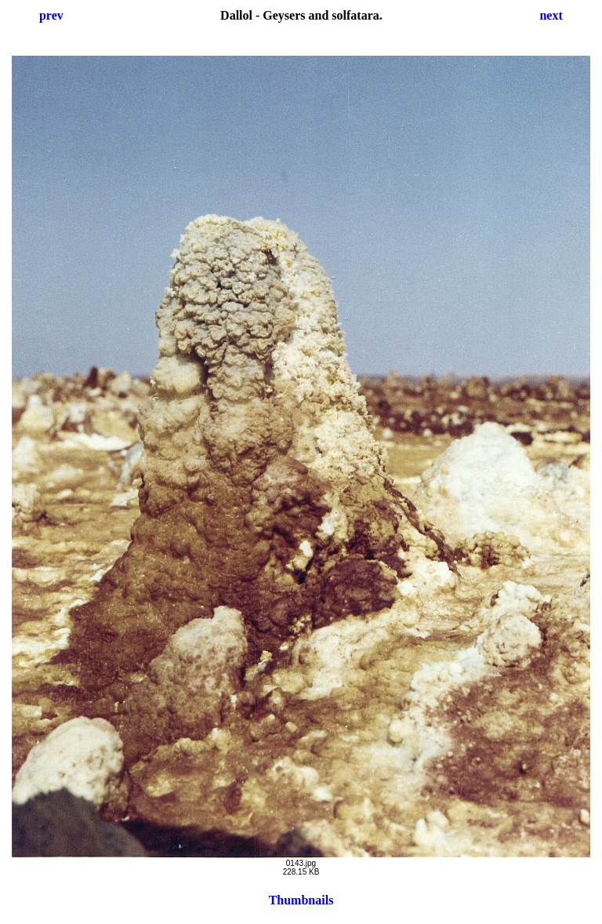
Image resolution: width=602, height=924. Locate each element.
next (550, 15)
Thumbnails (301, 900)
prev (51, 15)
